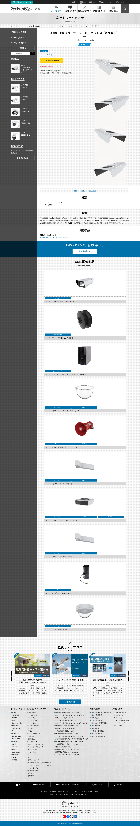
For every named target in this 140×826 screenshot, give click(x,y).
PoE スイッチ (32, 749)
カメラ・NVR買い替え (121, 720)
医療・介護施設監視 (98, 736)
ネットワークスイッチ (35, 744)
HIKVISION (16, 752)
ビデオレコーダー (34, 760)
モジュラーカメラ (34, 733)
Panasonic (15, 731)
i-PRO (14, 720)
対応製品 (92, 191)
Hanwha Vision (17, 723)
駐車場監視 (95, 718)
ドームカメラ (32, 715)
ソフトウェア (32, 752)
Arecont (14, 747)
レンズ (30, 757)
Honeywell (15, 725)
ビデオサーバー (33, 773)
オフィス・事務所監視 (99, 723)
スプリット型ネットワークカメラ (39, 765)
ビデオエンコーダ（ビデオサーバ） (40, 762)
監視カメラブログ (84, 8)
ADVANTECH (16, 736)
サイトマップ (97, 785)
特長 (83, 191)
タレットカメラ (33, 720)
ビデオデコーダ (33, 770)
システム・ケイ (122, 2)
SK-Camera (16, 728)
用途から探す (117, 709)
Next (128, 676)
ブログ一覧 (70, 702)
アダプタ (31, 776)
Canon (14, 718)
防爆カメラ (32, 736)
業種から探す (95, 709)
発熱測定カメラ (33, 739)
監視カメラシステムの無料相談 (68, 785)
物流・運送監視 (97, 733)
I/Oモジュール (33, 755)
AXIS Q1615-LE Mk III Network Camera (54, 238)
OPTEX (14, 760)
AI (74, 2)
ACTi (14, 744)
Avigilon (15, 741)
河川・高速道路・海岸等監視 (101, 712)
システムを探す (70, 8)
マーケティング (119, 723)
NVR (92, 2)
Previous (11, 676)
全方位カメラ (32, 728)
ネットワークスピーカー (36, 747)
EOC (14, 749)
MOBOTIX (15, 733)
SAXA (14, 757)
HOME (19, 785)
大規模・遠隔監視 (120, 712)
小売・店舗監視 (97, 720)
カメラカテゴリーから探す (36, 709)
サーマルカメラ (33, 723)
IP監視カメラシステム (62, 709)
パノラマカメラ (33, 725)
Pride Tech (15, 755)
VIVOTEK (15, 715)
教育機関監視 (96, 725)
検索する (23, 48)
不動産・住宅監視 (98, 731)
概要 (75, 191)
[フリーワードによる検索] (20, 53)
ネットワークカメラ (106, 2)
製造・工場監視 (97, 715)
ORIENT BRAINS (18, 739)
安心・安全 (118, 725)
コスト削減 (118, 718)
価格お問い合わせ (51, 61)
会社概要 (119, 785)
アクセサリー (32, 741)
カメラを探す (56, 8)
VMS (83, 2)
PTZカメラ (32, 718)
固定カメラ (32, 712)
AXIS (14, 712)
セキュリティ (118, 715)
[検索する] (32, 53)
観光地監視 (95, 728)
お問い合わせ (113, 8)
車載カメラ (32, 731)
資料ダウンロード (99, 8)
